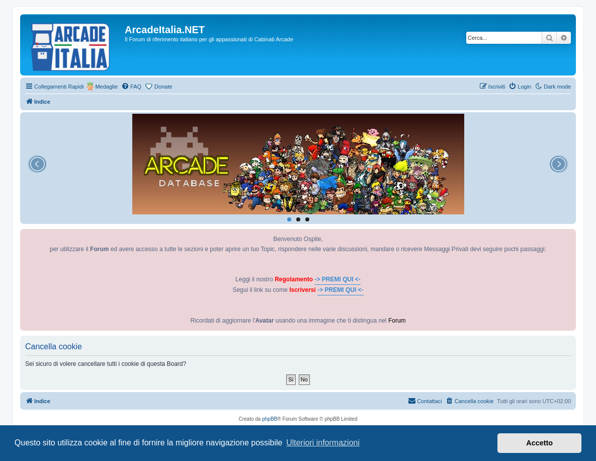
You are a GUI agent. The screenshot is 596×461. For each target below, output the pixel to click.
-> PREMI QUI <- (338, 279)
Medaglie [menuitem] (106, 87)
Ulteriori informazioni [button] (323, 442)
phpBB (269, 419)
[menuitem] (131, 87)
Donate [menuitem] (163, 87)
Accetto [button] (539, 443)
